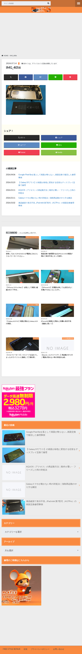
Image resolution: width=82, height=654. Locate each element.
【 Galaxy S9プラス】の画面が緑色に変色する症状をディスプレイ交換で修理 (46, 183)
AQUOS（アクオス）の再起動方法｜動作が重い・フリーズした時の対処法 (46, 191)
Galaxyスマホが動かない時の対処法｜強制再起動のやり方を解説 (45, 198)
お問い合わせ (58, 649)
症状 (25, 649)
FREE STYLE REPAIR (11, 649)
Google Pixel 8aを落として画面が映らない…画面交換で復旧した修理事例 (47, 176)
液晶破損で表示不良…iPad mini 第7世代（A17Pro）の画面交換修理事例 (46, 204)
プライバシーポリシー (40, 649)
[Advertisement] (41, 33)
